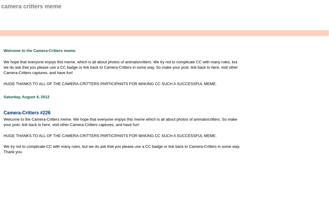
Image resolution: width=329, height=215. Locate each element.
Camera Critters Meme (31, 6)
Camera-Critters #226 (27, 112)
